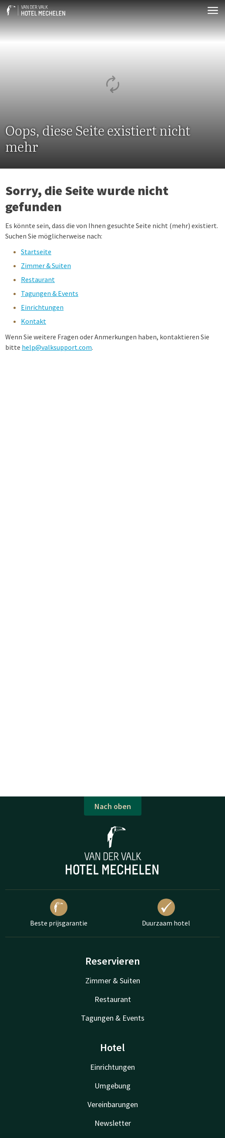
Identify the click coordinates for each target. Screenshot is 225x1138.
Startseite (36, 251)
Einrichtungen (42, 307)
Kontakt (33, 321)
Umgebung (112, 1086)
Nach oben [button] (112, 806)
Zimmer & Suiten (46, 265)
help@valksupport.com (57, 347)
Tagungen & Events (49, 293)
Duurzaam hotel (166, 913)
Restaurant (38, 279)
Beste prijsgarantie (58, 913)
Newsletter (112, 1123)
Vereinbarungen (112, 1104)
